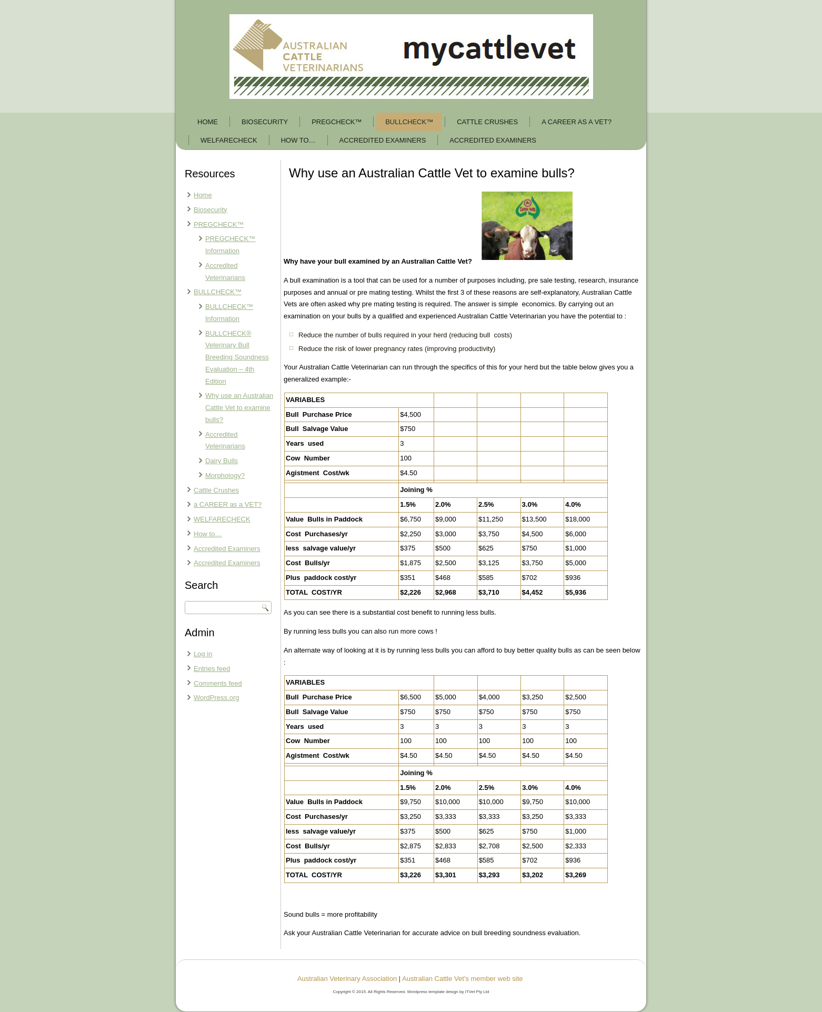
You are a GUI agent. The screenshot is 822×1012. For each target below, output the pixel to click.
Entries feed (212, 669)
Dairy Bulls (221, 461)
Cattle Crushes (487, 122)
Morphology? (225, 475)
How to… (298, 140)
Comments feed (218, 683)
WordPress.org (216, 698)
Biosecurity (265, 122)
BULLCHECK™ (409, 122)
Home (207, 122)
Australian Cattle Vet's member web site (462, 979)
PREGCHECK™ (337, 122)
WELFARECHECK (229, 140)
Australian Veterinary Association (347, 979)
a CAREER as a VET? (577, 122)
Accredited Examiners (382, 140)
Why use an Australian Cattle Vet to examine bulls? (239, 408)
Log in (203, 654)
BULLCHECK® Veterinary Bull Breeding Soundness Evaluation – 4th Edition (237, 357)
